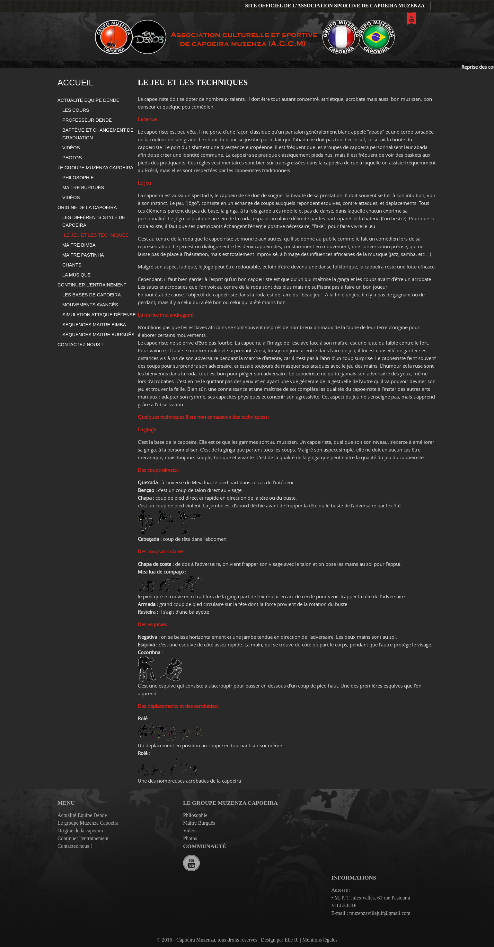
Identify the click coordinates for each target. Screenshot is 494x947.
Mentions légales (320, 940)
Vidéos (71, 147)
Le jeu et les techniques (96, 235)
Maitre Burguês (83, 187)
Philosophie (78, 177)
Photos (72, 157)
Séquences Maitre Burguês (98, 334)
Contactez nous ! (80, 344)
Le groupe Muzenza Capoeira (95, 167)
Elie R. (292, 940)
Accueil (75, 82)
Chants (71, 264)
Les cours (75, 110)
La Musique (76, 274)
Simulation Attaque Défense (99, 314)
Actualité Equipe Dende (88, 100)
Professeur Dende (87, 120)
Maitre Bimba (78, 245)
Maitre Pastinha (83, 255)
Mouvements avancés (90, 304)
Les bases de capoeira (91, 294)
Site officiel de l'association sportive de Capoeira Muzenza (335, 5)
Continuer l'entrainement (92, 284)
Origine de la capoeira (87, 207)
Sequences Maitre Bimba (94, 324)
